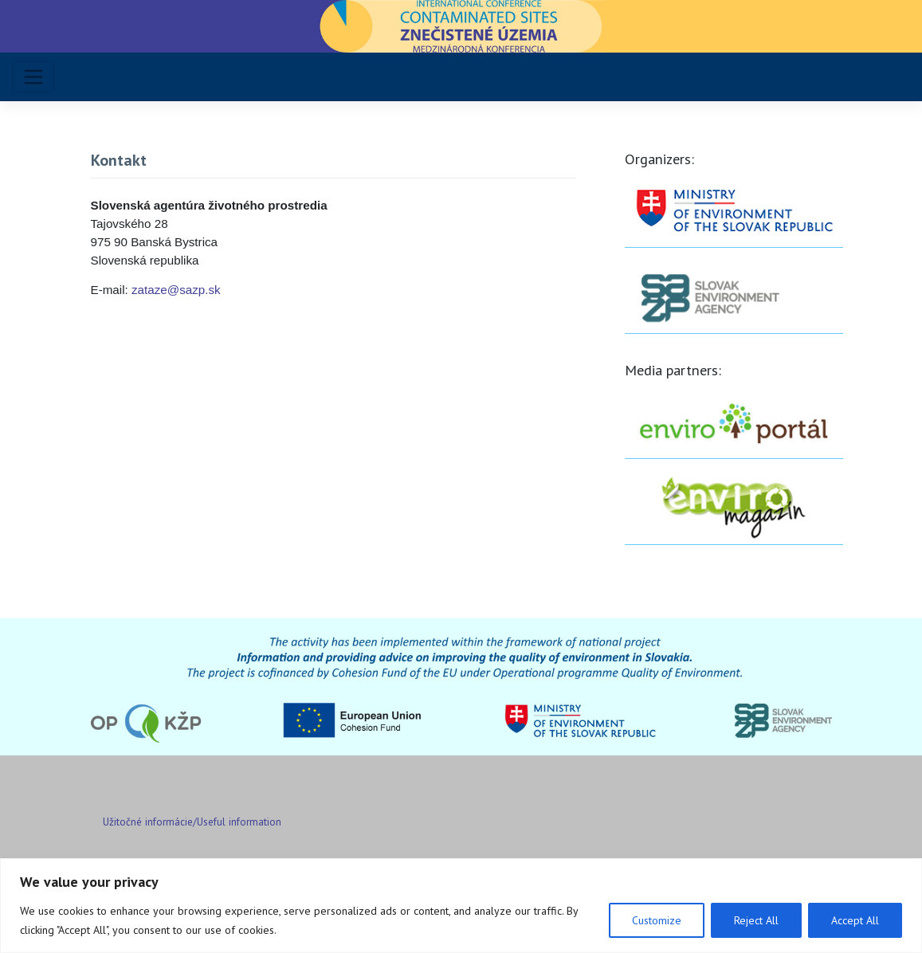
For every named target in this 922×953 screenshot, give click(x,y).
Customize (656, 920)
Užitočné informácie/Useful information (192, 821)
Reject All (756, 920)
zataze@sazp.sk (176, 289)
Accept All (855, 920)
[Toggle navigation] (33, 76)
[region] (461, 905)
